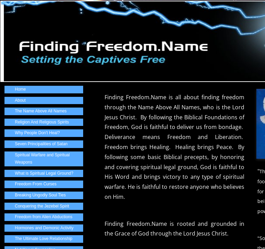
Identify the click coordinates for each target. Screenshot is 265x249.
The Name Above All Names (41, 111)
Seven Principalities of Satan (41, 143)
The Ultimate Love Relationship (43, 238)
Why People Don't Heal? (37, 132)
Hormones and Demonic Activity (44, 227)
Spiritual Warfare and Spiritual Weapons (42, 159)
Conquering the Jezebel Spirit (42, 206)
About (20, 100)
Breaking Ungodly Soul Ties (40, 195)
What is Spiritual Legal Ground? (44, 173)
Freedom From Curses (36, 184)
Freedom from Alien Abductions (43, 216)
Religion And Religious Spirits (42, 122)
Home (20, 89)
